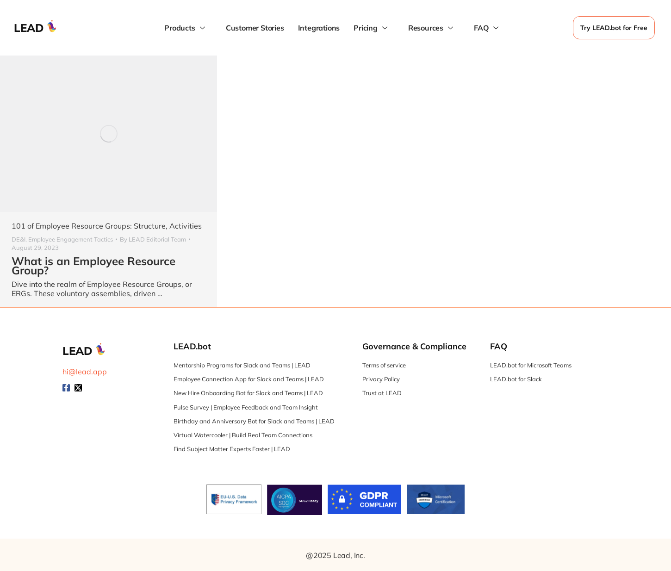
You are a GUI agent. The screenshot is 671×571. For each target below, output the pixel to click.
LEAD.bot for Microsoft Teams (531, 365)
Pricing (372, 28)
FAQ (487, 28)
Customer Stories (255, 27)
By (153, 239)
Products (185, 28)
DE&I (18, 239)
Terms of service (384, 365)
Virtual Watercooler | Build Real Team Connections (243, 435)
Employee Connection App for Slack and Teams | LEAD (249, 379)
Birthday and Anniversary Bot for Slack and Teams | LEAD (254, 421)
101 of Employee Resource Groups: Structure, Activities (107, 225)
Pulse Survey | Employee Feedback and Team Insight (246, 407)
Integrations (319, 27)
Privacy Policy (381, 379)
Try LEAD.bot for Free (613, 28)
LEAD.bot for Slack (516, 379)
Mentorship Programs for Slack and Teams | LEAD (242, 365)
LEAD (29, 28)
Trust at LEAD (382, 393)
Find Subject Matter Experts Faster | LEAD (232, 449)
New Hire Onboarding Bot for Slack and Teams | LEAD (248, 393)
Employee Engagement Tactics (70, 239)
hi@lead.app (84, 371)
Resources (431, 28)
